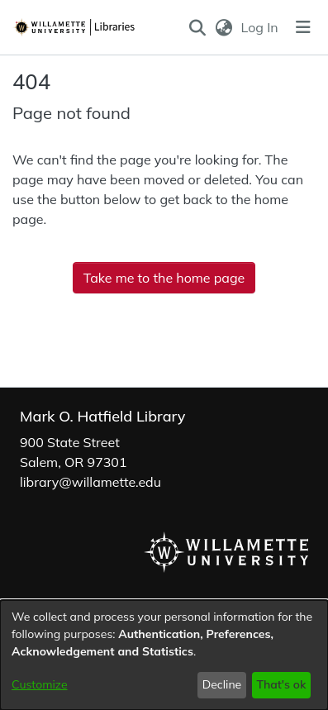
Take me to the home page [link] (164, 277)
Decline (222, 684)
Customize (40, 684)
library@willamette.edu (90, 482)
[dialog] (164, 655)
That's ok (281, 684)
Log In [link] (260, 27)
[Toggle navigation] (303, 27)
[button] (198, 27)
